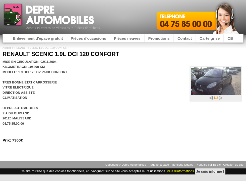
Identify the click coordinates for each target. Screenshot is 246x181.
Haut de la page (159, 164)
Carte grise (210, 38)
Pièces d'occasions (88, 38)
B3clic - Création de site (228, 164)
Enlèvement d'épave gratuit (38, 38)
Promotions (159, 38)
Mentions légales (182, 164)
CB (230, 38)
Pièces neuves (127, 38)
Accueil (7, 47)
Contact (184, 38)
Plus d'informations (180, 171)
